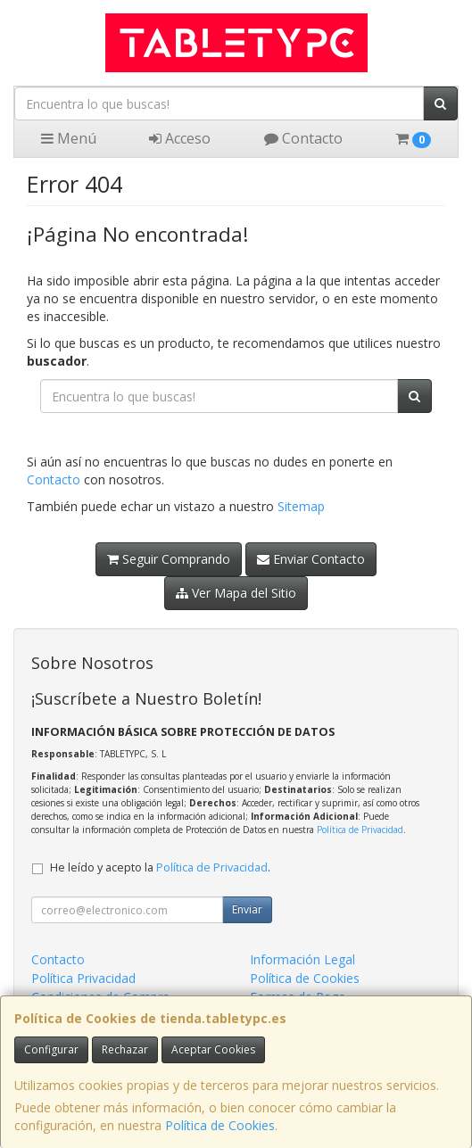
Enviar (247, 909)
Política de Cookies (220, 1125)
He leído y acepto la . (160, 867)
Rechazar (125, 1049)
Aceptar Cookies (213, 1049)
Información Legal (302, 959)
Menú (68, 138)
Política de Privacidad (360, 829)
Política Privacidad (83, 978)
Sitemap (301, 506)
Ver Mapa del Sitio (236, 592)
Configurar (51, 1049)
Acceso (180, 138)
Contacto (303, 138)
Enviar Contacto (311, 558)
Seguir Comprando (168, 558)
